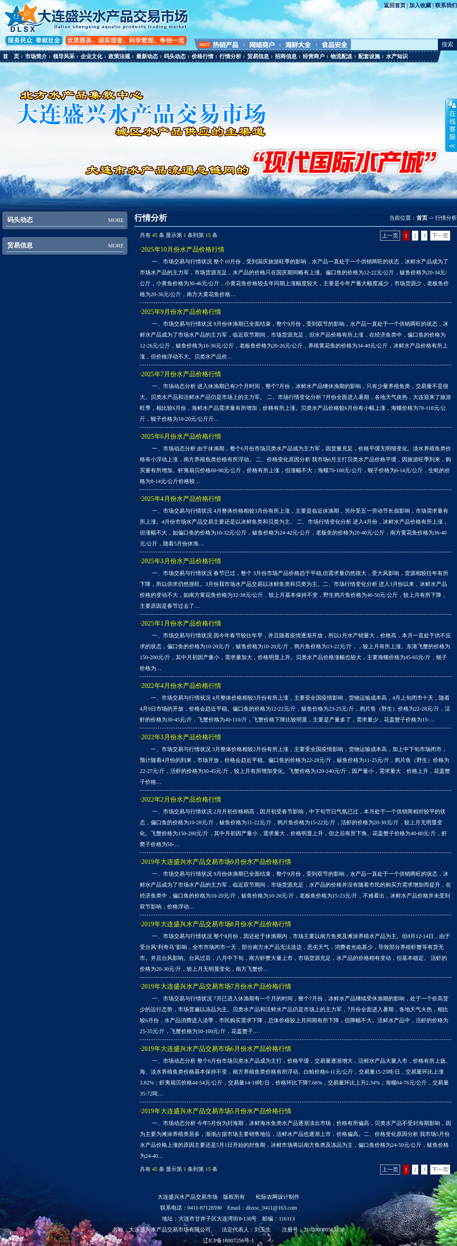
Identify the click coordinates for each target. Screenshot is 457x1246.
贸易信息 (258, 56)
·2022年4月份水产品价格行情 (180, 685)
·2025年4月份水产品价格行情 (180, 498)
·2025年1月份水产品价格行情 (180, 623)
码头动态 (175, 56)
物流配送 (341, 56)
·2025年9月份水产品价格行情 (180, 311)
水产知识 (397, 56)
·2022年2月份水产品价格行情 (180, 799)
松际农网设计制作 (278, 1197)
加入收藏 (420, 5)
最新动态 (147, 56)
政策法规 (119, 56)
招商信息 (286, 56)
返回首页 (395, 5)
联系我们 (446, 5)
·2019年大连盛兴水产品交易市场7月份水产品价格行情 (215, 986)
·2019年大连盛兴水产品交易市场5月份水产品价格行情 (215, 1111)
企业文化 (91, 56)
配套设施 (369, 56)
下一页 (440, 235)
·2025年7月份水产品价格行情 (180, 374)
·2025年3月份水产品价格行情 (180, 561)
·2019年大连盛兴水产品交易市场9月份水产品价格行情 (215, 861)
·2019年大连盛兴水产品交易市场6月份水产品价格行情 (215, 1048)
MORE (116, 220)
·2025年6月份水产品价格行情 (180, 436)
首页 (421, 218)
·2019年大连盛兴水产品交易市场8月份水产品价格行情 (215, 924)
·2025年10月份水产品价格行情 (182, 249)
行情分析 (230, 56)
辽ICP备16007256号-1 (228, 1240)
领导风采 (64, 56)
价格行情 (202, 56)
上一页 (390, 235)
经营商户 (314, 56)
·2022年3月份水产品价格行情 (180, 737)
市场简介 (36, 56)
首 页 (11, 56)
